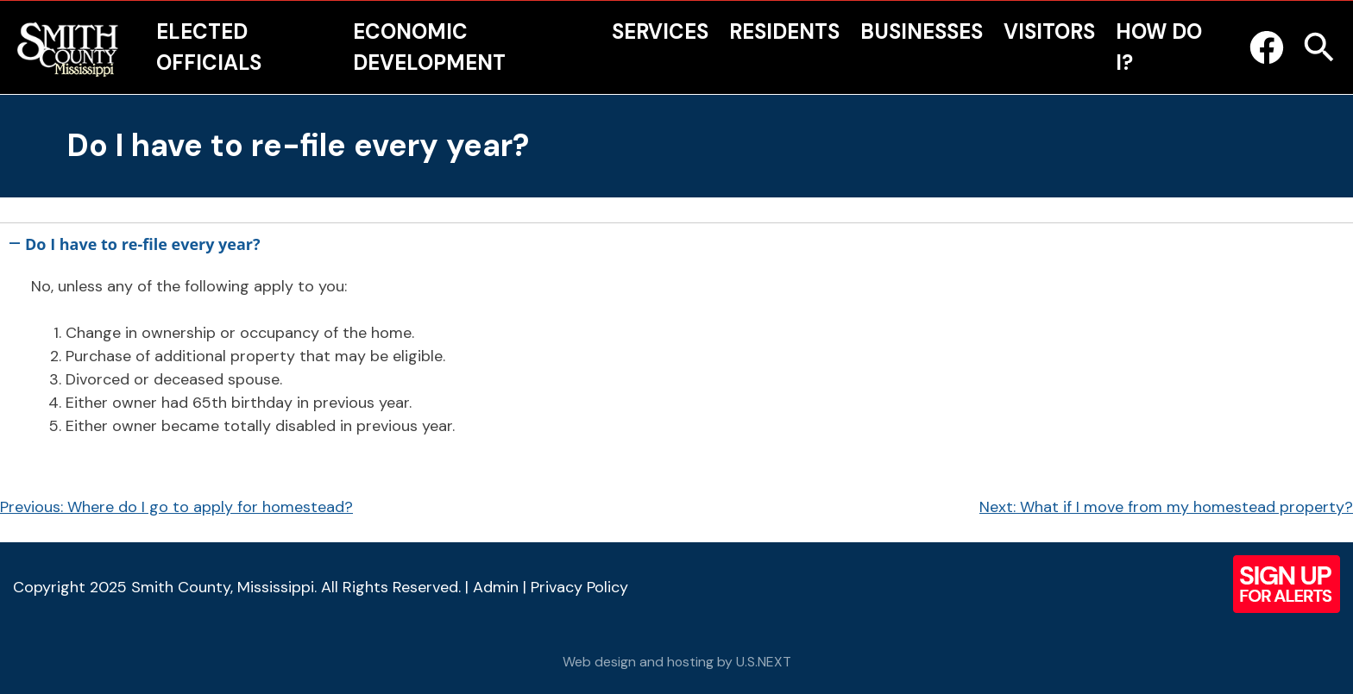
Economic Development (429, 47)
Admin (496, 587)
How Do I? (1159, 47)
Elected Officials (208, 47)
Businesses (921, 31)
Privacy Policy (579, 587)
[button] (676, 240)
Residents (784, 31)
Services (660, 31)
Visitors (1049, 31)
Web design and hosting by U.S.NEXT (677, 662)
